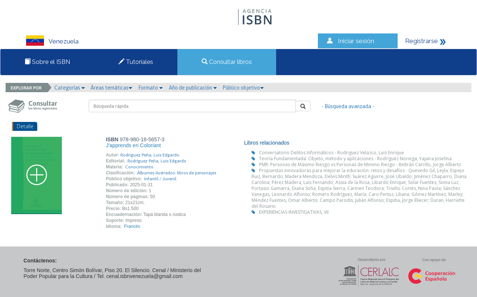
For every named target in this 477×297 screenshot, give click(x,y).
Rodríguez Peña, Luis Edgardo (149, 155)
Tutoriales (136, 61)
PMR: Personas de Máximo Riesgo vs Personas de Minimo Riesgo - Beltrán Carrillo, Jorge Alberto (360, 164)
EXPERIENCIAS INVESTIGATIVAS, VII (294, 212)
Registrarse (421, 41)
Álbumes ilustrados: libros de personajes (176, 172)
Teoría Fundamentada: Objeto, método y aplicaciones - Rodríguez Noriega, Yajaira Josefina (355, 158)
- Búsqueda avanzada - (348, 106)
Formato (150, 88)
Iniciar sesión (356, 41)
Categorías (69, 88)
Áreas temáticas (111, 88)
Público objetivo (243, 88)
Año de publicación (193, 88)
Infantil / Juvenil (160, 178)
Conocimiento (139, 167)
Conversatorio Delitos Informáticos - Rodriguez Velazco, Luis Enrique (331, 152)
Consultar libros (227, 61)
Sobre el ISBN (47, 61)
